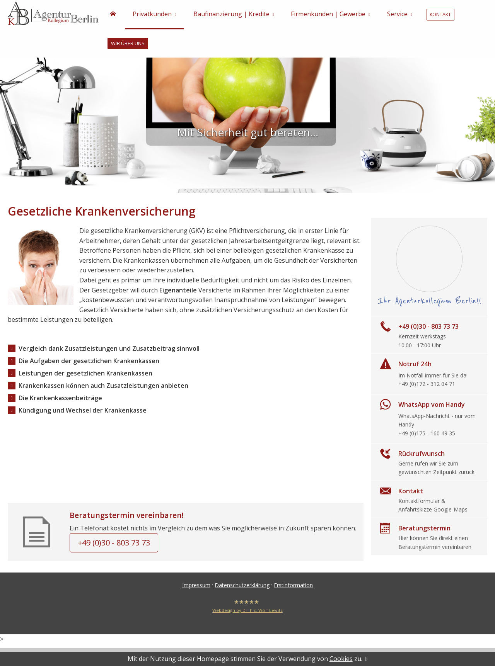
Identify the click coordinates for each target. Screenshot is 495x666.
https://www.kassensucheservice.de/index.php (186, 449)
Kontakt (440, 15)
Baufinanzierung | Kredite (231, 14)
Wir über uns (127, 44)
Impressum (196, 586)
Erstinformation (293, 586)
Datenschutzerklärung (242, 586)
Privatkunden (152, 14)
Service (397, 14)
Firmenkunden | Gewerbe (328, 14)
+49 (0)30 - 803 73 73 (114, 544)
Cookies (341, 658)
